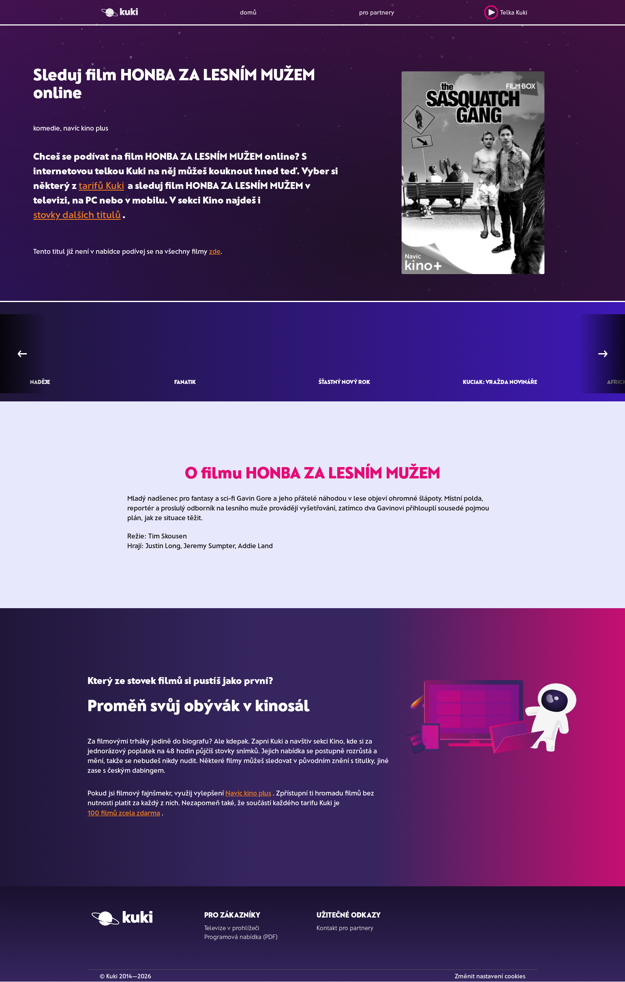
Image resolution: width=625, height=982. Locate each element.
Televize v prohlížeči (231, 927)
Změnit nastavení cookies (490, 976)
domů (248, 12)
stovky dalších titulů (77, 214)
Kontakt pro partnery (345, 927)
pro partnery (376, 12)
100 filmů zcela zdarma (124, 812)
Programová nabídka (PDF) (241, 936)
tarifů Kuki (101, 185)
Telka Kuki (505, 12)
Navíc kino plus (248, 793)
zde (214, 251)
